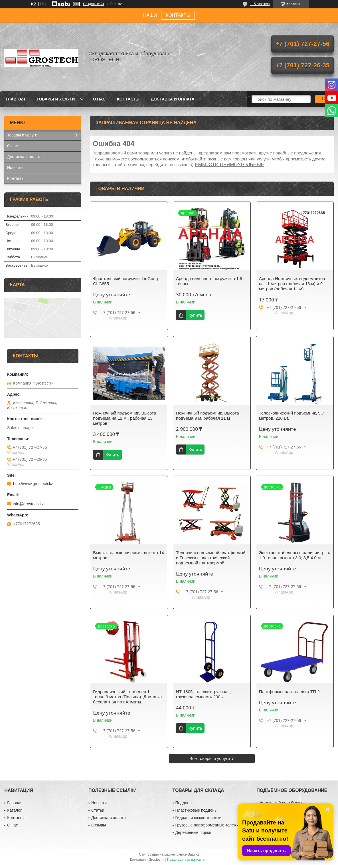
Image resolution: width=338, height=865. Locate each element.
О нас (99, 99)
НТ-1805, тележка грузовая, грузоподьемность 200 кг (203, 694)
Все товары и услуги (209, 758)
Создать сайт (93, 4)
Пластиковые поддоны (196, 810)
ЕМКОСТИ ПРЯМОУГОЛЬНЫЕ (229, 164)
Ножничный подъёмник (280, 802)
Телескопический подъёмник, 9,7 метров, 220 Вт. (291, 416)
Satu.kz (193, 854)
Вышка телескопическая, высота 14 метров (128, 555)
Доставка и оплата (173, 99)
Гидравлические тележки (198, 817)
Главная (15, 99)
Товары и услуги (56, 99)
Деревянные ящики (193, 832)
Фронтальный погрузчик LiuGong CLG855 (125, 281)
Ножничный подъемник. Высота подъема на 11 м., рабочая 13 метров (124, 418)
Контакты (128, 99)
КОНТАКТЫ (178, 15)
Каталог (14, 810)
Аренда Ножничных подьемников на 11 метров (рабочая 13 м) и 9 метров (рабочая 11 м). (292, 283)
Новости (15, 167)
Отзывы (98, 825)
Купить (195, 315)
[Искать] (324, 99)
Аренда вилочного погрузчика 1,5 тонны (209, 281)
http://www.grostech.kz (33, 483)
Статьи (97, 810)
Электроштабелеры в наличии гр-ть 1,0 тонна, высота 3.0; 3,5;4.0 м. (294, 555)
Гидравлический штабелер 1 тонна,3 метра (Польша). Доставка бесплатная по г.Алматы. (127, 696)
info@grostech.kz (28, 504)
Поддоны (183, 802)
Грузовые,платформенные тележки (208, 825)
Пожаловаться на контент (187, 860)
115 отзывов (260, 4)
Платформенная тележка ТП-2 (289, 691)
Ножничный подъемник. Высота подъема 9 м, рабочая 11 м (207, 416)
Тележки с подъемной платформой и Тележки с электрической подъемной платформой (210, 557)
